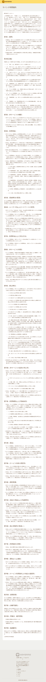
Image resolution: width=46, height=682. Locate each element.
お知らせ (19, 672)
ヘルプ (19, 674)
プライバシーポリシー (22, 671)
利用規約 (19, 669)
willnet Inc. (25, 680)
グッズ (19, 676)
